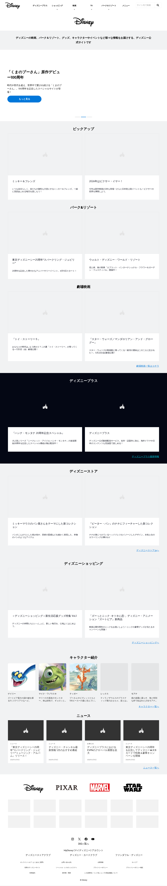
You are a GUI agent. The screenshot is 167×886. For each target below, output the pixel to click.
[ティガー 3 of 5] (83, 675)
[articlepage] (26, 728)
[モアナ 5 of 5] (145, 675)
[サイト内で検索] (145, 5)
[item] (57, 5)
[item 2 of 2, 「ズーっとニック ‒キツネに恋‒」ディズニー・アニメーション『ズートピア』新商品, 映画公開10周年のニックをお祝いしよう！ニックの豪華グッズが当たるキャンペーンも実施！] (122, 601)
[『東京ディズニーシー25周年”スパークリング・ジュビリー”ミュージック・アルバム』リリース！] (25, 749)
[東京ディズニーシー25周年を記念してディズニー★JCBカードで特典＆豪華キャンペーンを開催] (141, 749)
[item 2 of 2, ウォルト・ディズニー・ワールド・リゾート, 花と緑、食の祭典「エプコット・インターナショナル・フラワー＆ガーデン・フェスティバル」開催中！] (122, 245)
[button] (3, 84)
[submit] (158, 5)
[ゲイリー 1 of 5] (21, 675)
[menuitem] (40, 5)
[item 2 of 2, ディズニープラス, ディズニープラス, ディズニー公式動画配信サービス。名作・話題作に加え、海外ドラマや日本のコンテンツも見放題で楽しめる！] (122, 417)
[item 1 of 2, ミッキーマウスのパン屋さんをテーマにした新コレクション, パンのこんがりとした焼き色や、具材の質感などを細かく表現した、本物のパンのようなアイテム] (45, 509)
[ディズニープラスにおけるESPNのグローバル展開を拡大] (102, 748)
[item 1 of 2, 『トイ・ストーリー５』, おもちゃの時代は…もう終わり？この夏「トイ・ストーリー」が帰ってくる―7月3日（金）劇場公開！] (45, 325)
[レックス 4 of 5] (114, 675)
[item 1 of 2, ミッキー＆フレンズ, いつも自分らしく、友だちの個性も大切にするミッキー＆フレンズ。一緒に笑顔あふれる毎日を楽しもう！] (45, 166)
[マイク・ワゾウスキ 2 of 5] (52, 675)
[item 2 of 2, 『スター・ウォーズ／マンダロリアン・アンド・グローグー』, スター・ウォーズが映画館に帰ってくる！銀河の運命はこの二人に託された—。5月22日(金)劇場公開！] (122, 325)
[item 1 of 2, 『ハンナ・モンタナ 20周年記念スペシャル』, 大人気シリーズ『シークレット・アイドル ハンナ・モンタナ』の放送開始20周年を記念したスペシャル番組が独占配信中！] (45, 417)
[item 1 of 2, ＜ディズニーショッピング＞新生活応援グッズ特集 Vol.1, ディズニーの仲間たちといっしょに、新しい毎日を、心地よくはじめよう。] (45, 601)
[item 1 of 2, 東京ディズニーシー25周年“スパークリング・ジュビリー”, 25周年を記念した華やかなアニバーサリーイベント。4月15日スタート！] (45, 245)
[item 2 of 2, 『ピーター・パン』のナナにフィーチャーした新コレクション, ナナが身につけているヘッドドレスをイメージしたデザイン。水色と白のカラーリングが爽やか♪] (122, 509)
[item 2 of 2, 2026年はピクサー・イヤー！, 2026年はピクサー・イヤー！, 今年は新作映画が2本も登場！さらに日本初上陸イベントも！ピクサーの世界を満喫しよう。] (122, 166)
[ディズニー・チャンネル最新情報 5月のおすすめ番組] (64, 747)
